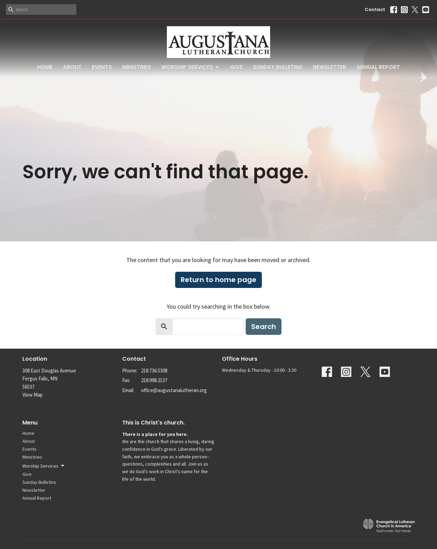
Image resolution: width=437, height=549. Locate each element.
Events (102, 67)
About (72, 67)
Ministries (136, 67)
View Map (32, 394)
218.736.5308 (154, 370)
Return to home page (218, 280)
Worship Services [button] (43, 465)
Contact (375, 9)
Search (263, 326)
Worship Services (190, 67)
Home (45, 67)
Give (236, 67)
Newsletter (329, 67)
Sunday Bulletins (277, 67)
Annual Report (378, 67)
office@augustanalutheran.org (174, 390)
